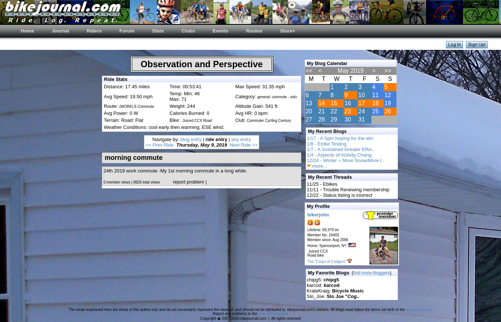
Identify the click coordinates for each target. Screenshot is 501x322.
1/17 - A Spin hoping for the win (340, 138)
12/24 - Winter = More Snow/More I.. (345, 160)
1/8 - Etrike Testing (326, 144)
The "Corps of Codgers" (327, 262)
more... (317, 166)
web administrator (272, 314)
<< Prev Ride (159, 145)
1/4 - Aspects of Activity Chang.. (340, 155)
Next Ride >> (244, 145)
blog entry (191, 139)
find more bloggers (371, 272)
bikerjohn (318, 214)
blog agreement (419, 310)
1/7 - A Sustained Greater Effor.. (340, 149)
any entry (241, 139)
